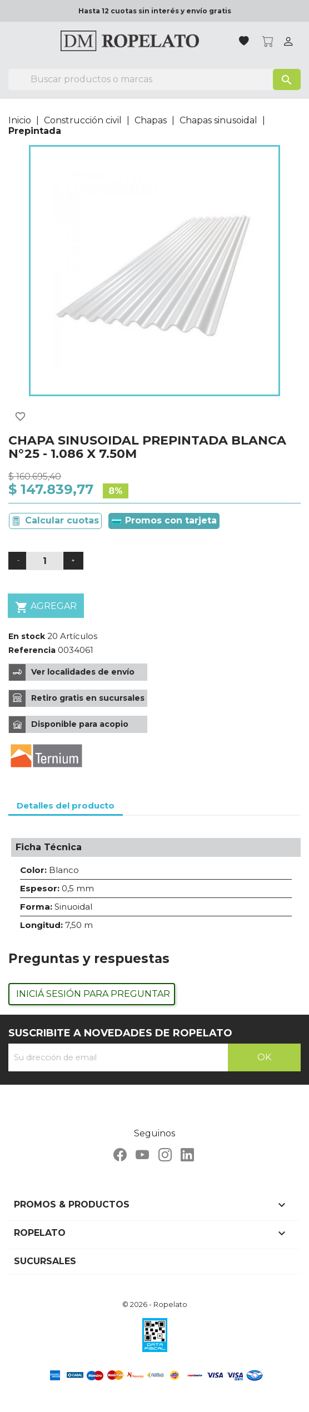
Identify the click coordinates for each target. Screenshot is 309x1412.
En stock (26, 636)
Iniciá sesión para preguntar (93, 994)
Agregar (46, 607)
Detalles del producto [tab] (65, 805)
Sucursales (45, 1261)
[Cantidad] (44, 561)
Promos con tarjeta (164, 520)
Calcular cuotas (62, 520)
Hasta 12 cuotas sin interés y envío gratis (154, 11)
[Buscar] (154, 79)
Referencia (32, 650)
